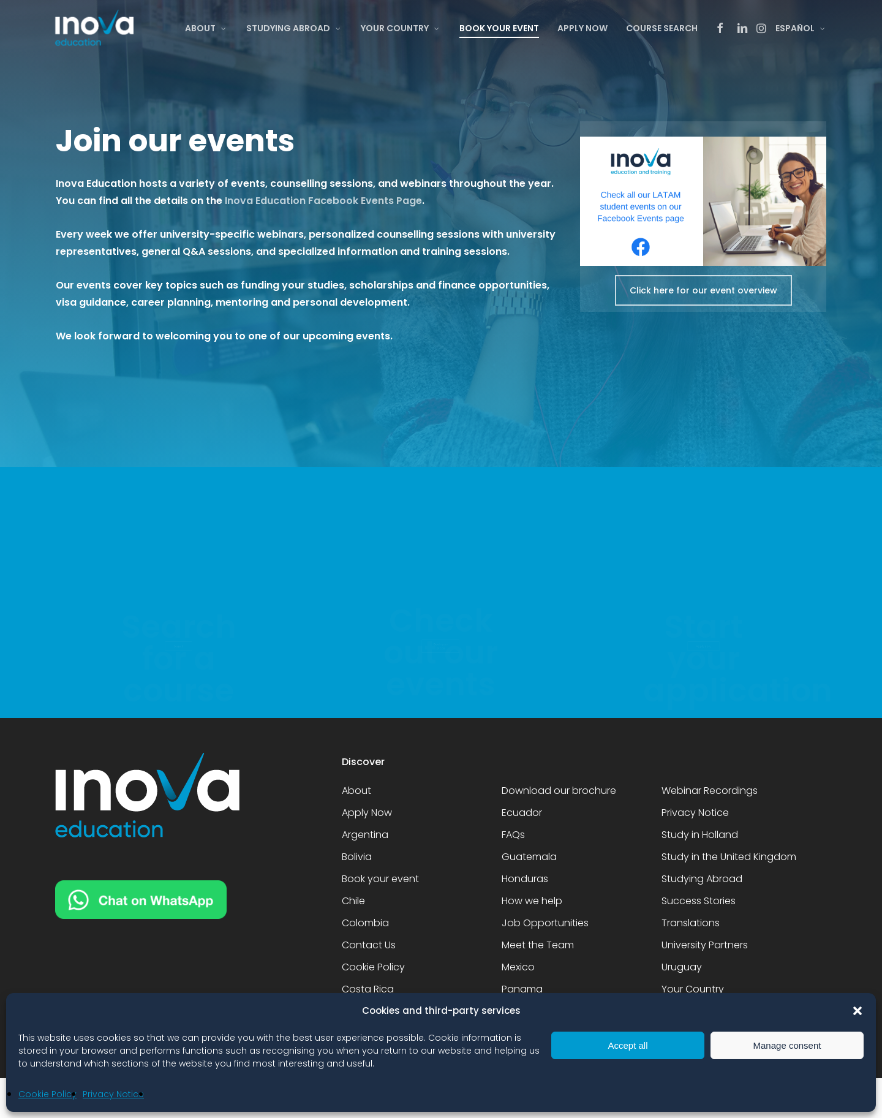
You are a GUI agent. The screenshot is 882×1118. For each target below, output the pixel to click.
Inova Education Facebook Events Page (323, 201)
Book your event (380, 879)
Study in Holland (700, 835)
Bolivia (357, 857)
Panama (522, 989)
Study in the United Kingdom (729, 857)
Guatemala (529, 857)
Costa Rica (368, 989)
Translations (691, 923)
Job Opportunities (545, 923)
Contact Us (369, 945)
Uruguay (682, 967)
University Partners (705, 945)
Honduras (525, 879)
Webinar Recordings (710, 791)
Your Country (693, 989)
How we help (532, 901)
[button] (857, 1011)
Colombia (365, 923)
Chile (353, 901)
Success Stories (699, 901)
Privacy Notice (113, 1094)
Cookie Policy (47, 1094)
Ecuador (522, 813)
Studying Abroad (702, 879)
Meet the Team (538, 945)
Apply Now (367, 813)
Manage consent (787, 1045)
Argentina (365, 835)
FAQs (513, 835)
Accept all (627, 1045)
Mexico (518, 967)
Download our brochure (559, 791)
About (356, 791)
